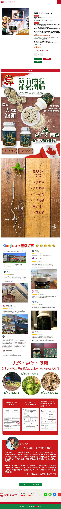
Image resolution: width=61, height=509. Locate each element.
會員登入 (22, 506)
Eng (39, 506)
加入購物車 (38, 58)
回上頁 (23, 484)
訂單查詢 (28, 506)
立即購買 (47, 58)
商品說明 (30, 70)
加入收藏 (38, 61)
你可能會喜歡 (36, 484)
